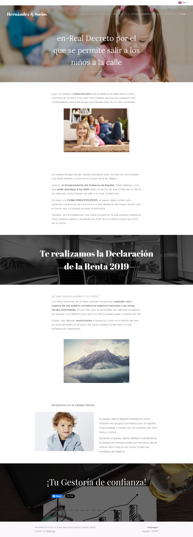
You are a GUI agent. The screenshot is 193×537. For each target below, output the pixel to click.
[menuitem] (84, 14)
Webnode (50, 531)
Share (57, 496)
